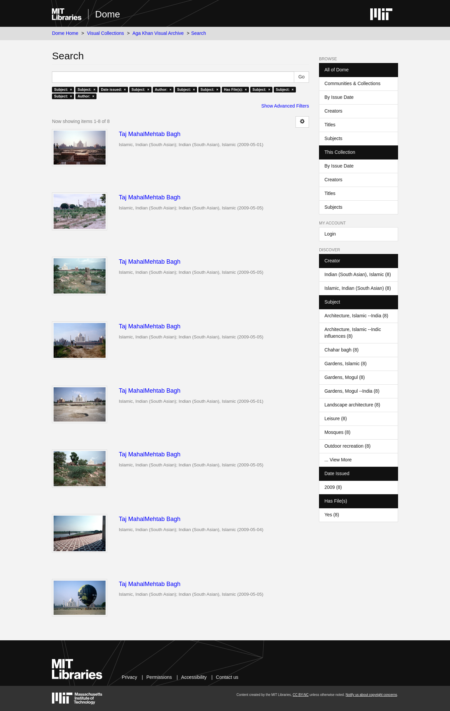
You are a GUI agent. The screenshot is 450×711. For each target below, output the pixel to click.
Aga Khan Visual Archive (158, 33)
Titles (329, 124)
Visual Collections (105, 33)
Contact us (227, 677)
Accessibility (194, 677)
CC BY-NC (301, 695)
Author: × (163, 89)
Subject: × (63, 89)
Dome (107, 14)
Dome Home (65, 33)
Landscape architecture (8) (352, 404)
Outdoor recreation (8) (347, 446)
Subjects (333, 138)
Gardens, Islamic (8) (345, 363)
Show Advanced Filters (285, 106)
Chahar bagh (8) (341, 349)
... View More (337, 459)
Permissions (159, 677)
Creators (333, 111)
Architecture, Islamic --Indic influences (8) (352, 333)
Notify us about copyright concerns (371, 695)
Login (330, 234)
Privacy (129, 677)
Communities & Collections (352, 83)
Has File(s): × (235, 89)
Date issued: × (113, 89)
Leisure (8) (335, 418)
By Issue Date (338, 97)
